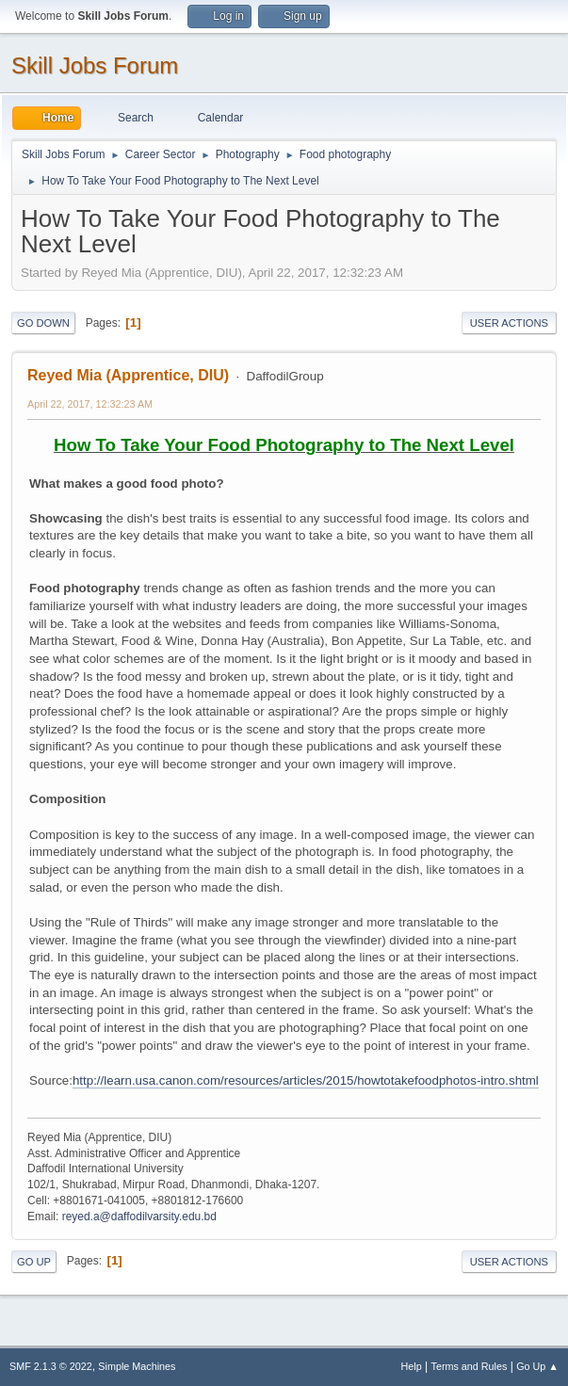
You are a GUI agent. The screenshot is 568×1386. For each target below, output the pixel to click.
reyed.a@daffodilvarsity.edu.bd (139, 1216)
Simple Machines (136, 1366)
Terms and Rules (469, 1366)
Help (411, 1366)
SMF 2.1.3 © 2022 (50, 1366)
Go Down (43, 323)
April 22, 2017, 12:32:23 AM (90, 404)
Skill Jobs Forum (94, 65)
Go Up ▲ (537, 1366)
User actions (509, 323)
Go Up (34, 1261)
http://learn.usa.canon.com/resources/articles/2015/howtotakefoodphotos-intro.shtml (306, 1080)
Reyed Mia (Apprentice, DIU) (128, 375)
